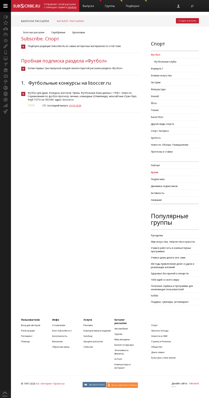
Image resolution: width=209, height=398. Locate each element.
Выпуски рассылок (35, 21)
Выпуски (92, 4)
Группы (113, 4)
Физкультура (158, 89)
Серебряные (58, 32)
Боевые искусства (161, 75)
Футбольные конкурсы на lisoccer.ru (69, 83)
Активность (157, 193)
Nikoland (194, 383)
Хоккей (155, 96)
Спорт (154, 325)
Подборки (136, 4)
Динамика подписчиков (164, 186)
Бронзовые (78, 32)
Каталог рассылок (70, 21)
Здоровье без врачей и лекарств (170, 273)
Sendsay (88, 336)
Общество (156, 346)
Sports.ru (156, 137)
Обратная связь (61, 346)
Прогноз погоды (160, 330)
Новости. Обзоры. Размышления (169, 144)
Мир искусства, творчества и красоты (173, 241)
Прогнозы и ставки (162, 151)
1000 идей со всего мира (165, 279)
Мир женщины (122, 339)
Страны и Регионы (161, 341)
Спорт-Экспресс (160, 130)
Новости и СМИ (159, 336)
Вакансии (57, 341)
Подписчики (158, 179)
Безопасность (59, 336)
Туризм (118, 333)
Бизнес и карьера (124, 344)
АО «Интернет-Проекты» (50, 383)
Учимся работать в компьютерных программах (171, 249)
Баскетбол (157, 117)
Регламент (27, 336)
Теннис (155, 110)
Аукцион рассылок (93, 341)
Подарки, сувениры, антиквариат (170, 301)
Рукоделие (157, 235)
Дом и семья (157, 352)
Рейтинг (155, 165)
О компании (58, 325)
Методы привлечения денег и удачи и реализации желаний (172, 265)
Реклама (88, 325)
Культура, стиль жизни (163, 357)
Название (156, 200)
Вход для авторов (30, 325)
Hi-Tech (118, 358)
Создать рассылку (187, 20)
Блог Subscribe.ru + (62, 330)
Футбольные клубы (165, 61)
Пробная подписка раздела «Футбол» (64, 60)
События (88, 346)
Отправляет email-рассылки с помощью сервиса (60, 6)
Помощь (25, 341)
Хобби (154, 295)
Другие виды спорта (162, 124)
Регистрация (28, 330)
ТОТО (31, 105)
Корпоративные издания (97, 330)
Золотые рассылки (33, 32)
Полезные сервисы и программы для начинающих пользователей (172, 287)
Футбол (155, 54)
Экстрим (155, 82)
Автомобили (121, 328)
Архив (154, 172)
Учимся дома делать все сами (168, 257)
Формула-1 (157, 68)
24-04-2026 (75, 105)
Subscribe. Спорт (40, 38)
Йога (154, 103)
